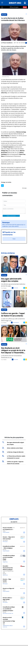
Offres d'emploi (14, 7)
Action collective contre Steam (15, 448)
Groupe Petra (5, 562)
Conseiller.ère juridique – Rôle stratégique (9, 547)
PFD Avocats (5, 541)
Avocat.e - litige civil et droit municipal (9, 538)
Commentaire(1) (16, 322)
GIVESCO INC (5, 575)
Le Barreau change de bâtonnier (15, 452)
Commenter (16, 288)
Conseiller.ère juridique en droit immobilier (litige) (9, 557)
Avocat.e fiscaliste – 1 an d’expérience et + (8, 528)
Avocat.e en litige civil (8, 588)
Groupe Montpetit (6, 532)
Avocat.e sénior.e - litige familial (7, 598)
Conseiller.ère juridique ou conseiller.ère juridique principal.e (9, 608)
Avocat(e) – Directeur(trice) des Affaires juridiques (8, 567)
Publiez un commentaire (11, 215)
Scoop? (24, 7)
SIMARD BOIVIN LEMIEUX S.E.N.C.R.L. (8, 626)
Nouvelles (4, 14)
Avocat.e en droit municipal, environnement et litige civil (9, 620)
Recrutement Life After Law (8, 613)
